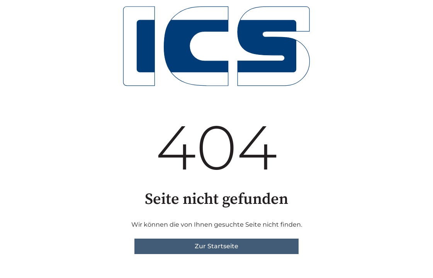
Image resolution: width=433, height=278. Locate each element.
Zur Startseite (216, 246)
